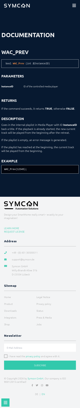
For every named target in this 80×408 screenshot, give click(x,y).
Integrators (10, 317)
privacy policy (33, 356)
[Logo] (17, 5)
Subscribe (40, 365)
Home (7, 297)
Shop (7, 324)
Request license (14, 231)
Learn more (11, 228)
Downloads (10, 310)
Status (39, 310)
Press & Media (44, 317)
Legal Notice (43, 297)
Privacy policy (43, 304)
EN (43, 394)
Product (8, 304)
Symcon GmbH (36, 378)
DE (36, 394)
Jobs (39, 324)
